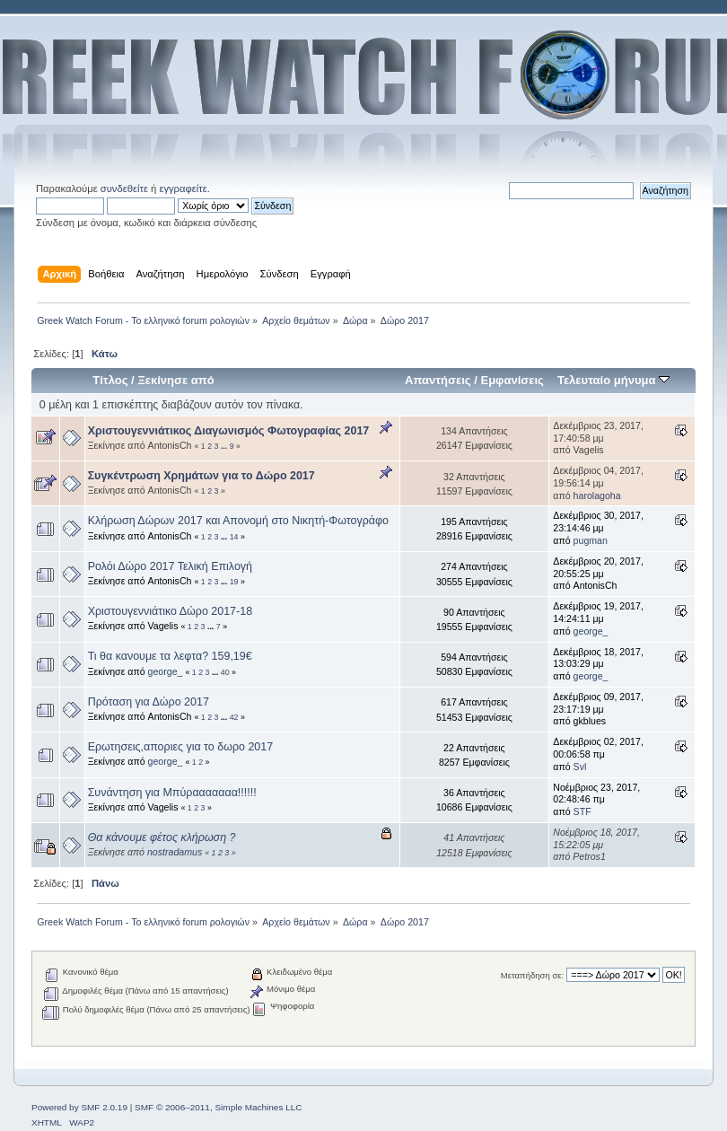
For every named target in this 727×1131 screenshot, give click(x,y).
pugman (591, 540)
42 (234, 717)
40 (225, 672)
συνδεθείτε (124, 188)
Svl (580, 766)
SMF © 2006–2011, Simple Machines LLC (218, 1107)
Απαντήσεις (438, 380)
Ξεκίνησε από (175, 380)
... (225, 446)
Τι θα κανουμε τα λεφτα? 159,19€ (170, 656)
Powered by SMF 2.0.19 (79, 1107)
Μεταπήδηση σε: (532, 975)
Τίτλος (109, 380)
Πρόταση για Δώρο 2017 (148, 702)
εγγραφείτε (182, 188)
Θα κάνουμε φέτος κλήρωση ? (162, 837)
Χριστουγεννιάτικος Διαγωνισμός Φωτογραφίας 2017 (229, 431)
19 (234, 581)
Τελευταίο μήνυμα (613, 380)
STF (582, 811)
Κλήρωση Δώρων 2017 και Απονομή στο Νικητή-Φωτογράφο (238, 520)
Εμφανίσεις (511, 380)
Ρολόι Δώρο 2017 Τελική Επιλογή (170, 566)
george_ (591, 631)
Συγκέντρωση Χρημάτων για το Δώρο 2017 (201, 475)
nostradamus (174, 851)
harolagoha (597, 495)
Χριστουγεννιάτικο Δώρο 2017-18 (170, 611)
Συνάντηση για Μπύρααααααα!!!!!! (172, 792)
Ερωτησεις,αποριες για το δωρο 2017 (181, 747)
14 (234, 536)
